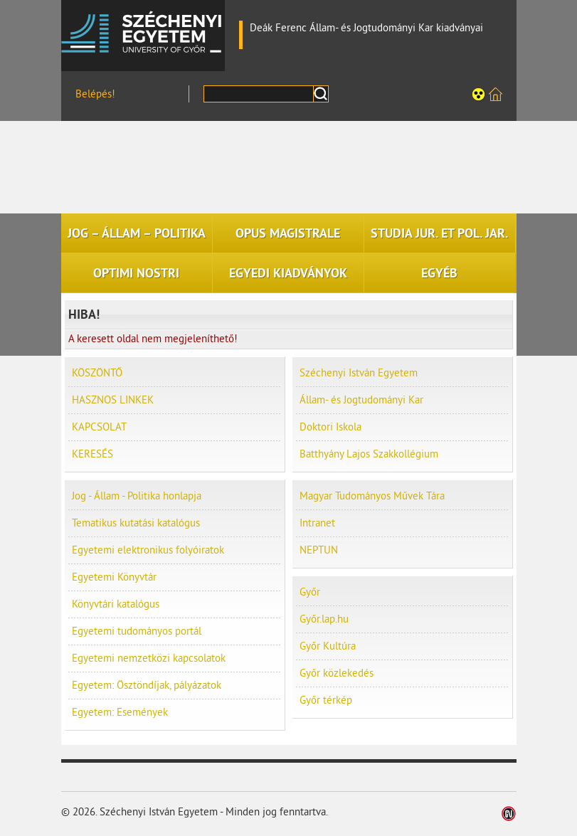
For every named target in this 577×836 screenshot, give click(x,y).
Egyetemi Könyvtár (114, 577)
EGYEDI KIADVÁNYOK (288, 273)
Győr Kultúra (328, 646)
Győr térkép (326, 700)
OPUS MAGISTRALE (287, 233)
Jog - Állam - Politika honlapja (136, 496)
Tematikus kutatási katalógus (136, 523)
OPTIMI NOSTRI (136, 273)
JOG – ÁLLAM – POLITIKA (137, 233)
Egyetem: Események (120, 713)
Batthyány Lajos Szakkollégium (369, 454)
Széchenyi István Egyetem (143, 32)
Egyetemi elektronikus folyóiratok (148, 550)
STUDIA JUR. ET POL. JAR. (439, 233)
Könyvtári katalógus (115, 604)
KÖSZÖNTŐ (97, 373)
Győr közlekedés (337, 673)
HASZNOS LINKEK (113, 400)
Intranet (317, 523)
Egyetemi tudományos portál (136, 631)
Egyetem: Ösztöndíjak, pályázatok (146, 685)
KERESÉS (92, 454)
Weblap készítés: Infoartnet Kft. (509, 813)
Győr (310, 592)
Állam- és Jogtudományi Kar (361, 400)
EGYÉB (439, 273)
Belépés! (95, 94)
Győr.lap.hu (324, 619)
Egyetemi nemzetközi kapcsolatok (149, 658)
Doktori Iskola (330, 427)
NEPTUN (319, 550)
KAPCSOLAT (99, 427)
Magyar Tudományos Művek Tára (372, 496)
